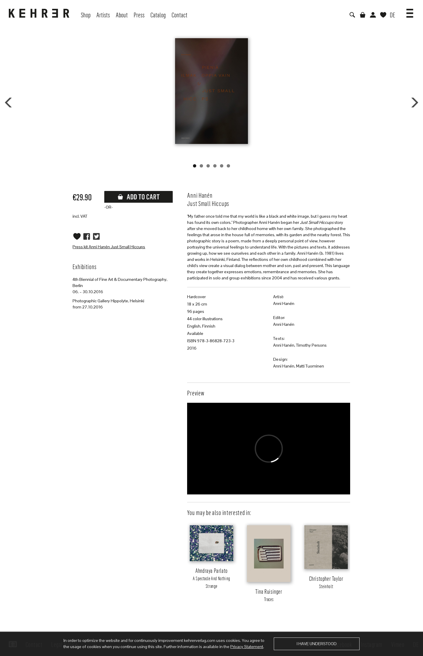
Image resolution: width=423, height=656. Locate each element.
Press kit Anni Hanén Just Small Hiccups (109, 246)
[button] (410, 11)
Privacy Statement (246, 646)
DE (392, 15)
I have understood (317, 643)
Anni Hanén (283, 303)
